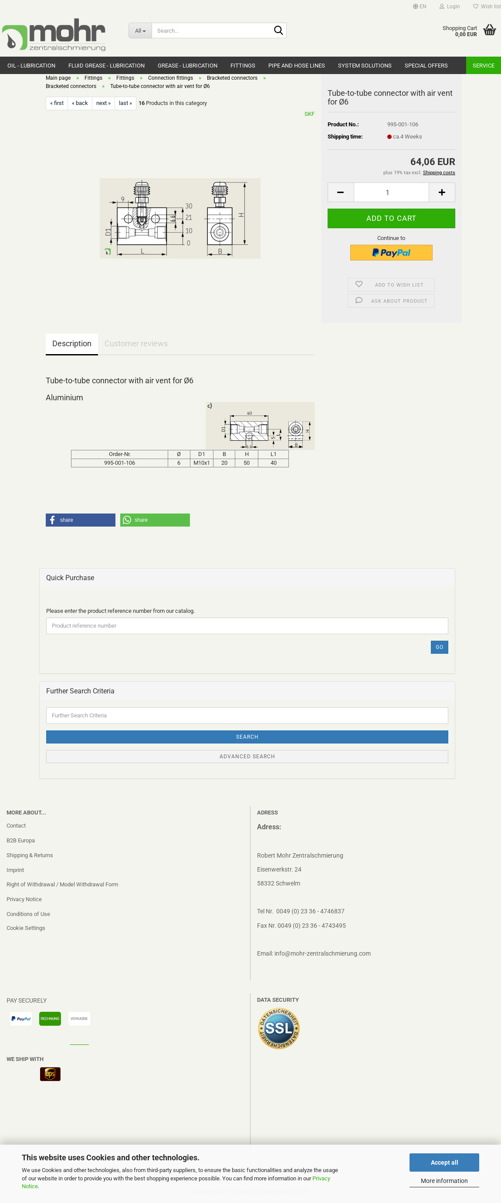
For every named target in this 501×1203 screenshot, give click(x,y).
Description (71, 343)
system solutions (365, 65)
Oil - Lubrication (31, 65)
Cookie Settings (26, 928)
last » (125, 103)
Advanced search (247, 757)
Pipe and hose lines (296, 65)
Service (483, 65)
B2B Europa (21, 840)
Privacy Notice (24, 899)
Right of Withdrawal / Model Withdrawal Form (62, 884)
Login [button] (450, 6)
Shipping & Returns (30, 855)
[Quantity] (391, 192)
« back (80, 103)
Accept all (444, 1162)
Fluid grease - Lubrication (106, 65)
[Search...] (140, 30)
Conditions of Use (28, 914)
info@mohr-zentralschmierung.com (322, 953)
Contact (16, 825)
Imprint (15, 870)
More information (444, 1180)
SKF (310, 114)
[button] (419, 6)
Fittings (242, 65)
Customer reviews (136, 343)
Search (247, 737)
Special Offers (426, 65)
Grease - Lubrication (187, 65)
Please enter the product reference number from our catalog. (120, 611)
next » (103, 103)
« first (57, 103)
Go (439, 647)
